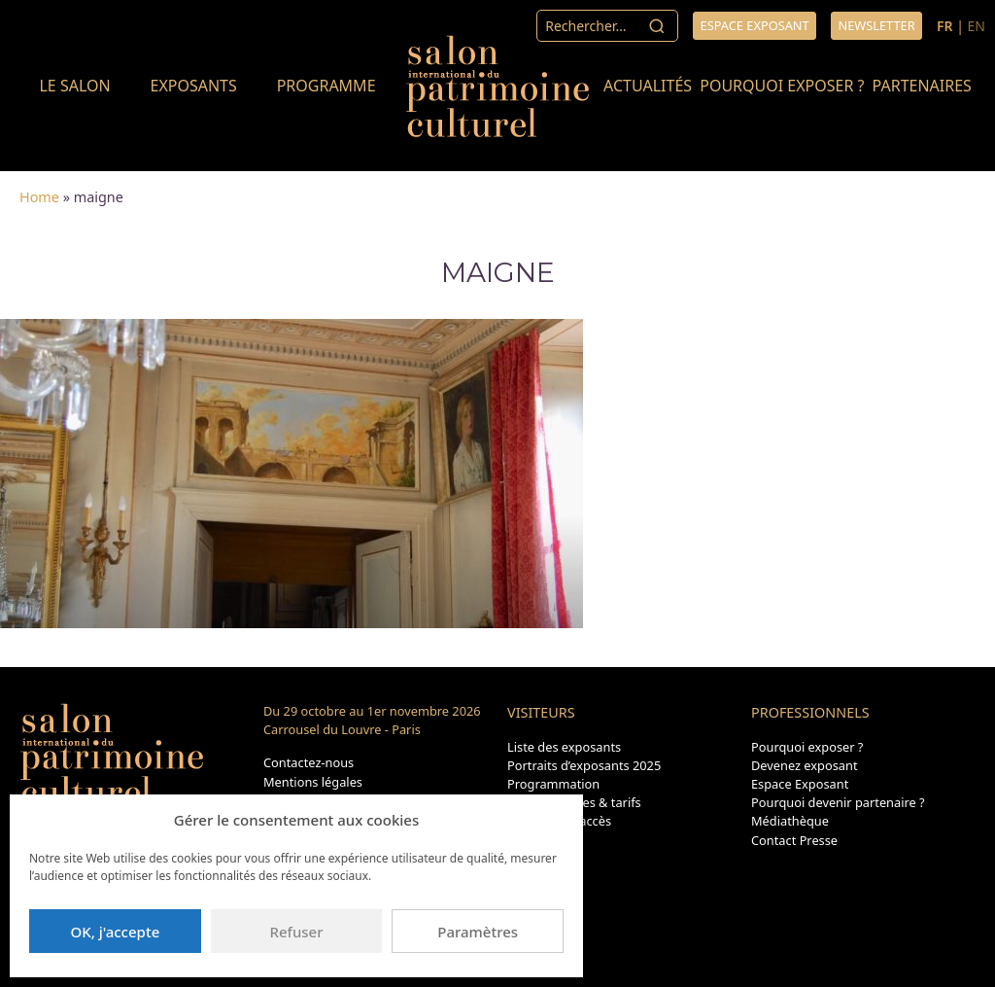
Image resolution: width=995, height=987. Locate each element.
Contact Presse (794, 840)
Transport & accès (559, 820)
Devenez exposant (804, 765)
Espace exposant (755, 25)
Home (39, 197)
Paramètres (477, 931)
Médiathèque (790, 820)
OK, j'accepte (114, 931)
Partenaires (922, 85)
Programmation (553, 784)
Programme (326, 85)
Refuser (296, 931)
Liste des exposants (564, 747)
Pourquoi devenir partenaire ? (838, 802)
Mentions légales (312, 782)
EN (976, 26)
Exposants (193, 85)
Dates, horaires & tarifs (574, 802)
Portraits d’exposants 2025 (584, 765)
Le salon (74, 85)
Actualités (647, 85)
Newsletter (876, 25)
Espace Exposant (799, 784)
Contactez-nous (308, 762)
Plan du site (541, 840)
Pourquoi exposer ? (782, 85)
